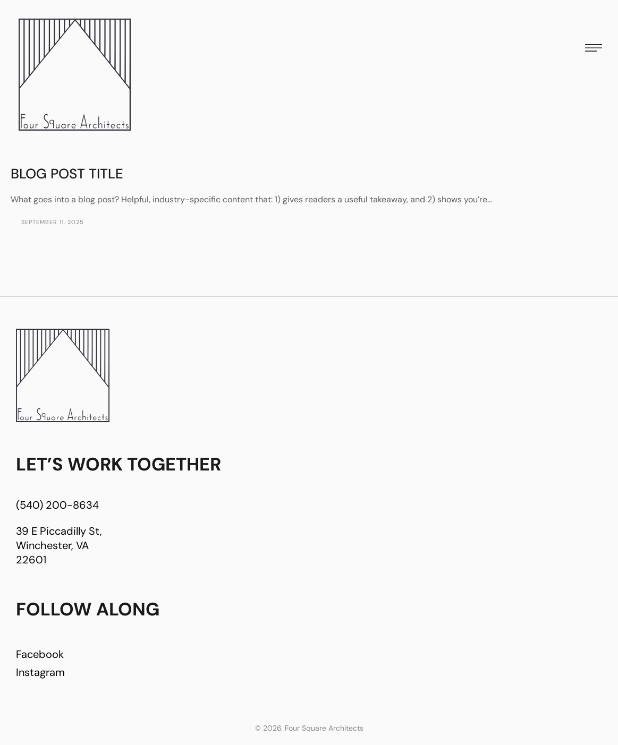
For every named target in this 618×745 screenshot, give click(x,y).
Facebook (40, 654)
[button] (593, 47)
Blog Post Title (67, 174)
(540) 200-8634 (57, 505)
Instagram (40, 672)
